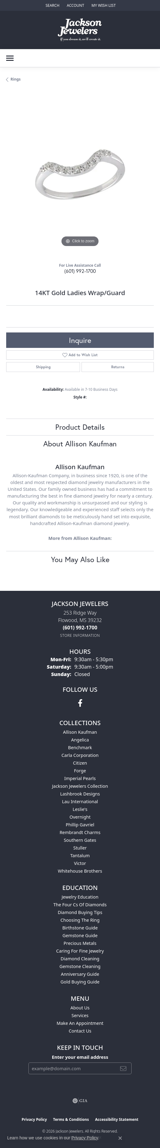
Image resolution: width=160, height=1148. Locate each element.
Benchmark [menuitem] (80, 747)
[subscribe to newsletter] (123, 1068)
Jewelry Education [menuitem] (79, 897)
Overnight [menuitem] (80, 817)
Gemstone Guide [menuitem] (80, 935)
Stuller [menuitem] (79, 848)
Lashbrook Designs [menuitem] (80, 794)
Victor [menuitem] (80, 863)
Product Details (80, 427)
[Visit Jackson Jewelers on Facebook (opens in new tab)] (80, 703)
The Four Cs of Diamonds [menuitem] (80, 905)
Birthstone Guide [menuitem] (80, 928)
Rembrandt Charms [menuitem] (80, 832)
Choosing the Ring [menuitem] (80, 920)
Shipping (43, 367)
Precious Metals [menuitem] (80, 943)
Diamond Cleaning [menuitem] (80, 959)
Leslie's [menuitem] (80, 809)
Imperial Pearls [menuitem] (80, 778)
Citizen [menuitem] (80, 763)
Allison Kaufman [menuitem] (80, 732)
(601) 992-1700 (80, 271)
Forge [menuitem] (80, 771)
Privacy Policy (34, 1119)
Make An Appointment (80, 1023)
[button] (51, 5)
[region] (80, 174)
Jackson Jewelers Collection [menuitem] (80, 786)
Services (80, 1015)
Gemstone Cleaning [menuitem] (80, 966)
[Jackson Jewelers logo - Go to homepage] (80, 30)
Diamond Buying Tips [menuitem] (80, 912)
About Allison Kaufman (80, 444)
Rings (16, 79)
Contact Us (80, 1031)
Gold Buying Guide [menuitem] (80, 982)
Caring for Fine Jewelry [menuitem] (80, 951)
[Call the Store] (80, 627)
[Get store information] (80, 635)
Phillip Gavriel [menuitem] (80, 825)
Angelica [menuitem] (80, 740)
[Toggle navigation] (10, 58)
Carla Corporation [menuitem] (80, 755)
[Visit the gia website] (80, 1100)
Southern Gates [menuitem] (80, 840)
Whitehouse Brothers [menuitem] (80, 871)
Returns (117, 367)
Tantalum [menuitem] (80, 855)
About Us (80, 1008)
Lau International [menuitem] (80, 801)
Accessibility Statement (116, 1119)
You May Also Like (80, 559)
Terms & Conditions (71, 1119)
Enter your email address (80, 1057)
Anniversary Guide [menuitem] (80, 974)
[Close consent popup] (120, 1138)
